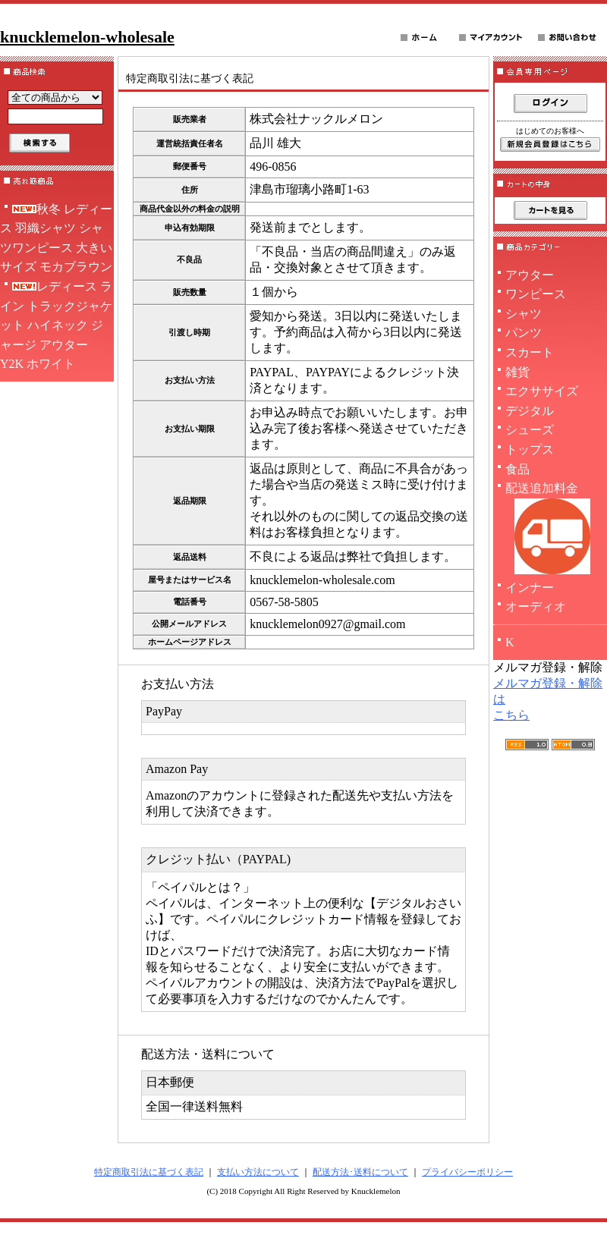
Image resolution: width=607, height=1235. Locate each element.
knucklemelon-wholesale (87, 36)
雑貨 (517, 372)
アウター (529, 275)
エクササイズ (541, 391)
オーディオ (535, 606)
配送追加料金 (550, 530)
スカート (529, 352)
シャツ (523, 313)
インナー (529, 587)
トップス (529, 449)
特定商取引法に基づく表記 (148, 1172)
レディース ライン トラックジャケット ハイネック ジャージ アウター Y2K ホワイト (56, 325)
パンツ (523, 332)
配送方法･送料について (360, 1172)
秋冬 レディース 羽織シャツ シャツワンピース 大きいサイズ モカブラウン (56, 238)
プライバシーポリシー (467, 1172)
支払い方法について (258, 1172)
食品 (517, 469)
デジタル (529, 410)
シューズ (529, 429)
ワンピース (535, 294)
